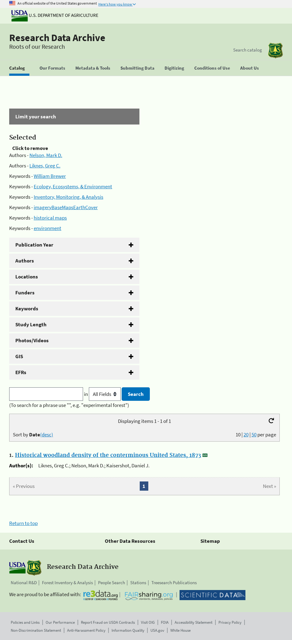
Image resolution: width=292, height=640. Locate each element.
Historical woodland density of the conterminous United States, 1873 (108, 455)
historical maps (50, 217)
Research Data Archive (57, 38)
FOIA (165, 622)
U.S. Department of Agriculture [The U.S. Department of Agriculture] (54, 15)
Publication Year (34, 244)
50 (254, 434)
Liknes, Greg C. (44, 165)
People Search (111, 582)
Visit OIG (148, 622)
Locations (26, 276)
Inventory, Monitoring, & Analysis (68, 197)
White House (180, 630)
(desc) (46, 434)
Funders (25, 292)
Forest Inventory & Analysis (67, 582)
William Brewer (50, 176)
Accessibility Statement (193, 622)
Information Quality (128, 630)
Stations (138, 582)
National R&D (24, 582)
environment (47, 228)
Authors (24, 260)
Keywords (26, 308)
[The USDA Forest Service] (275, 50)
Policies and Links (25, 622)
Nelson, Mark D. (45, 155)
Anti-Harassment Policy (86, 630)
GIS (19, 356)
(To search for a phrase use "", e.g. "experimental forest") (69, 405)
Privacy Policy (229, 622)
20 (246, 434)
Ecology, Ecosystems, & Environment (73, 186)
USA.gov (157, 630)
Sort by (33, 434)
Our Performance (60, 622)
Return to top (23, 523)
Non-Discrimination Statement (36, 630)
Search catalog (247, 50)
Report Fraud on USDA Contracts (108, 622)
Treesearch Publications (174, 582)
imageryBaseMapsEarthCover (66, 207)
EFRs (20, 372)
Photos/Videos (32, 340)
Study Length (31, 324)
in (103, 394)
